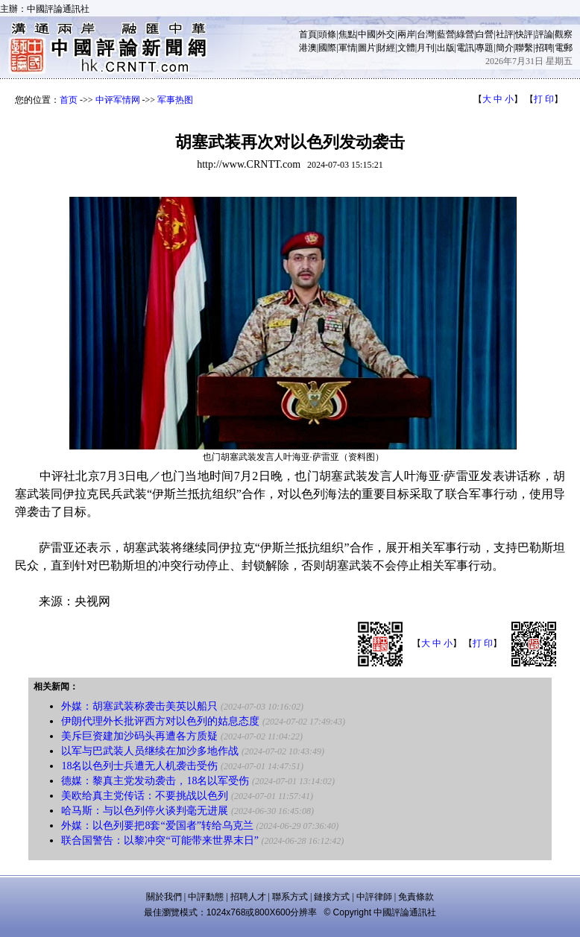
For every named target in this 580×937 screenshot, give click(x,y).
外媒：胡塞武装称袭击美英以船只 (139, 706)
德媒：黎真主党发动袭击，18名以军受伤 (155, 780)
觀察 (564, 34)
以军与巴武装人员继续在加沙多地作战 (150, 751)
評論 (544, 34)
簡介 (505, 47)
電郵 (564, 47)
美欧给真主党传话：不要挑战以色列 (144, 795)
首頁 (308, 34)
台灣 (426, 34)
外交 (386, 34)
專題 (485, 47)
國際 (327, 47)
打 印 (544, 99)
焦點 (347, 34)
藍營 (446, 34)
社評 (505, 34)
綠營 (465, 34)
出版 (446, 47)
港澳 (308, 47)
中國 (367, 34)
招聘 (544, 47)
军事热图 (175, 100)
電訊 (465, 47)
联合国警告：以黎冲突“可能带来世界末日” (159, 840)
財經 (386, 47)
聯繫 (524, 47)
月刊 (426, 47)
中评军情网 (117, 100)
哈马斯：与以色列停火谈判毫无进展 (144, 810)
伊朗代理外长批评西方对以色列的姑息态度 (160, 721)
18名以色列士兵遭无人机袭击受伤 (139, 766)
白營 (485, 34)
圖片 (367, 47)
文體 (406, 47)
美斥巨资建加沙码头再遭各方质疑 (139, 736)
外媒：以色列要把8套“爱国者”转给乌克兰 (157, 825)
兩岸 (406, 34)
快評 (524, 34)
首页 (69, 100)
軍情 (347, 47)
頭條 (327, 34)
